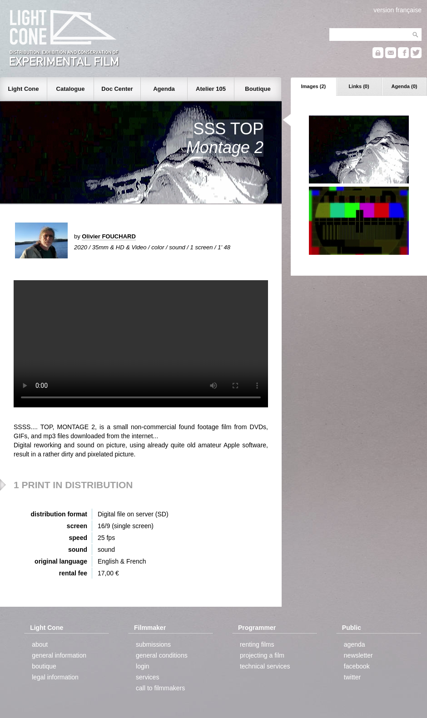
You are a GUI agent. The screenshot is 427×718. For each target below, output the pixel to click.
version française (397, 10)
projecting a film (262, 655)
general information (59, 655)
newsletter (358, 655)
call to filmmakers (160, 688)
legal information (55, 677)
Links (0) (358, 86)
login (142, 666)
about (40, 644)
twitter (352, 677)
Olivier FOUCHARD (108, 236)
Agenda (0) (404, 86)
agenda (354, 644)
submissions (153, 644)
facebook (357, 666)
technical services (265, 666)
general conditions (162, 655)
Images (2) (313, 86)
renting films (257, 644)
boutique (44, 666)
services (147, 677)
